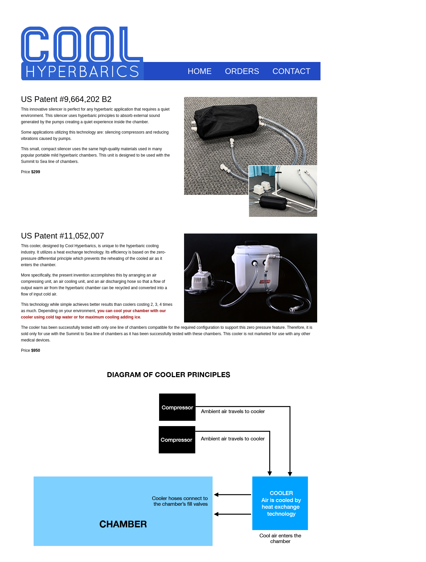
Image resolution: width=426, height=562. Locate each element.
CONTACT (292, 71)
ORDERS (242, 71)
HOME (200, 71)
